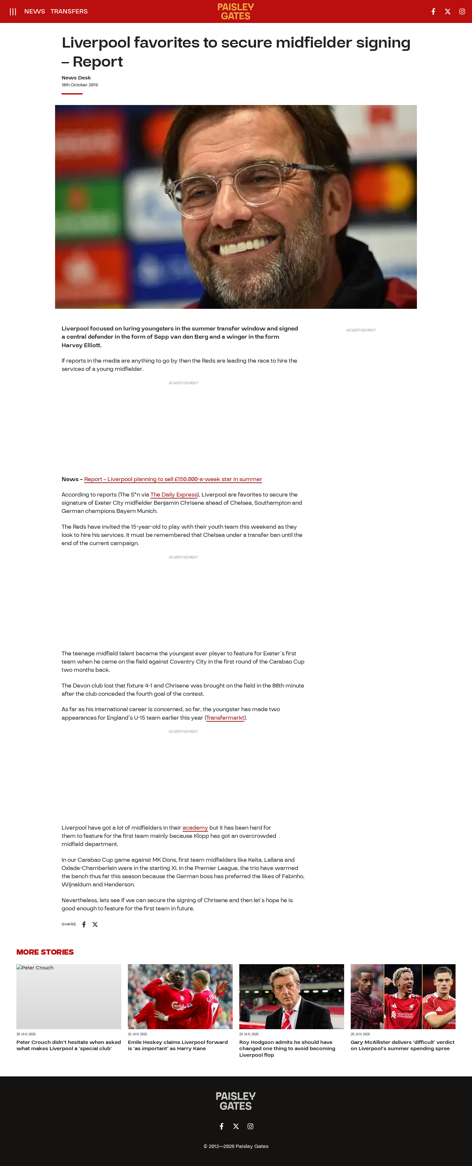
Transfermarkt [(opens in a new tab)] (225, 718)
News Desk (76, 77)
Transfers (69, 11)
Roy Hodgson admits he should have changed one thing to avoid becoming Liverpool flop (287, 1048)
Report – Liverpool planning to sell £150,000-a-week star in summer (173, 479)
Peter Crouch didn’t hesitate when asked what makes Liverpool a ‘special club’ (68, 1045)
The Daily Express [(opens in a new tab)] (173, 495)
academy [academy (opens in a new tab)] (195, 828)
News (34, 11)
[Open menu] (13, 11)
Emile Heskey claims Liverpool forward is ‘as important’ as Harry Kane (178, 1045)
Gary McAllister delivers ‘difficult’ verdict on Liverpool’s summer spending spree (403, 1045)
